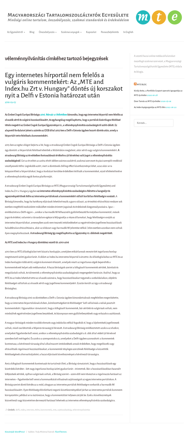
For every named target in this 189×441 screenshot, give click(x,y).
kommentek (46, 409)
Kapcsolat (91, 32)
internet (30, 409)
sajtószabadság (64, 409)
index (23, 409)
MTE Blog (142, 84)
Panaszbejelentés (110, 32)
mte (55, 409)
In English (128, 32)
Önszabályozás (46, 32)
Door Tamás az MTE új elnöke (147, 101)
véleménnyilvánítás (81, 409)
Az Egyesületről (15, 32)
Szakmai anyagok (70, 32)
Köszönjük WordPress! (15, 431)
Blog (31, 32)
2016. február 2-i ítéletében (53, 114)
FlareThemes (61, 431)
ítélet (37, 409)
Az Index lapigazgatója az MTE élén (150, 107)
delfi (18, 409)
